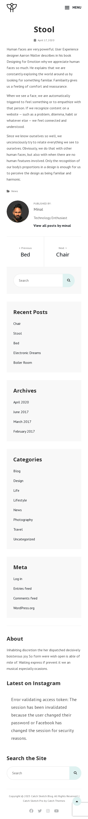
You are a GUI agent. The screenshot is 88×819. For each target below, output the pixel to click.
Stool (17, 333)
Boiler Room (22, 362)
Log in (17, 578)
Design (18, 480)
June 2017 (21, 412)
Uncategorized (24, 539)
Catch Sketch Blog (42, 796)
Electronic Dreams (27, 353)
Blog (16, 471)
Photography (23, 519)
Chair (17, 323)
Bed (16, 343)
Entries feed (22, 588)
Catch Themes (56, 800)
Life (16, 490)
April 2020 (21, 402)
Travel (18, 529)
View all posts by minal (52, 225)
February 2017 (24, 431)
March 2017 (22, 421)
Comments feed (25, 598)
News (14, 191)
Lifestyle (20, 500)
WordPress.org (23, 608)
